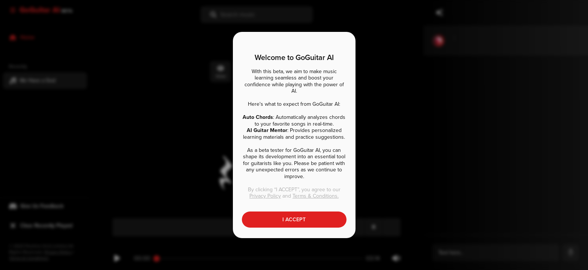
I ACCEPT (294, 220)
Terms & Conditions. (315, 196)
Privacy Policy (265, 196)
